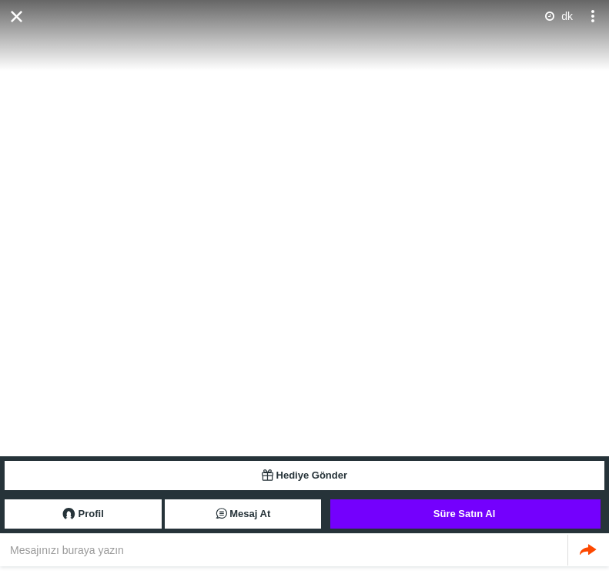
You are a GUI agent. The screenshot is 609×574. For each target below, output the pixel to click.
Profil (83, 514)
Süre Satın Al (464, 513)
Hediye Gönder (304, 475)
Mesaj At (243, 514)
